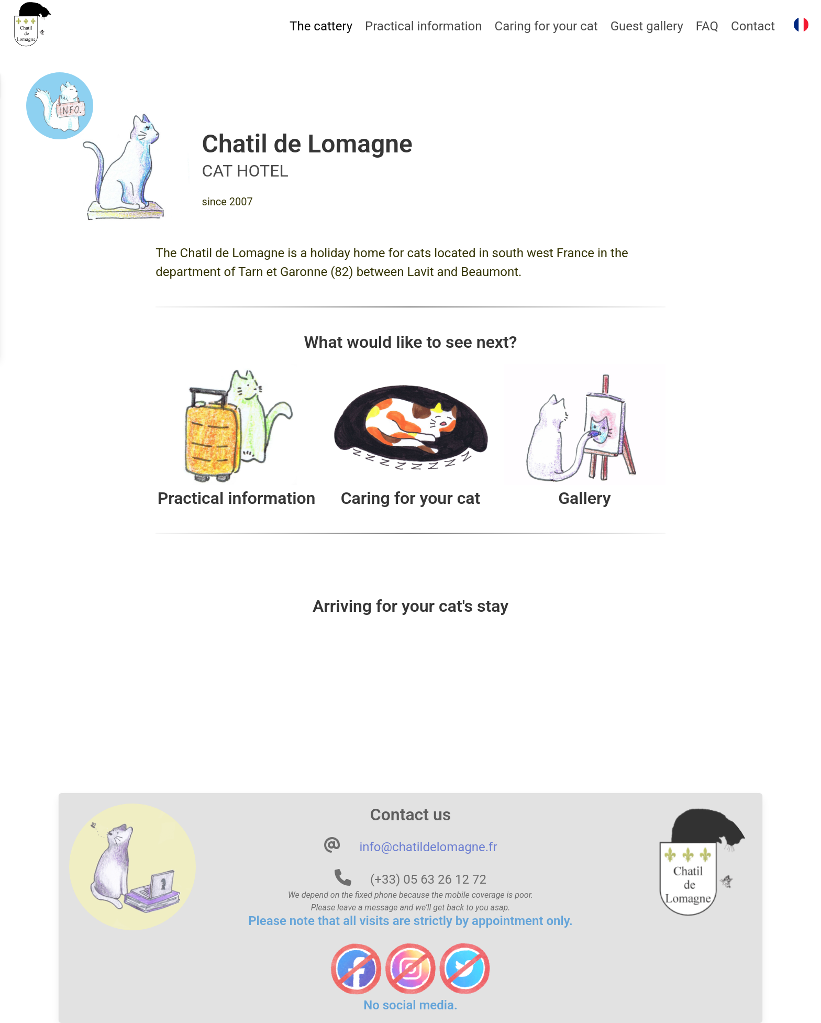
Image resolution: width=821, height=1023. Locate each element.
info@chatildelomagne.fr (428, 847)
